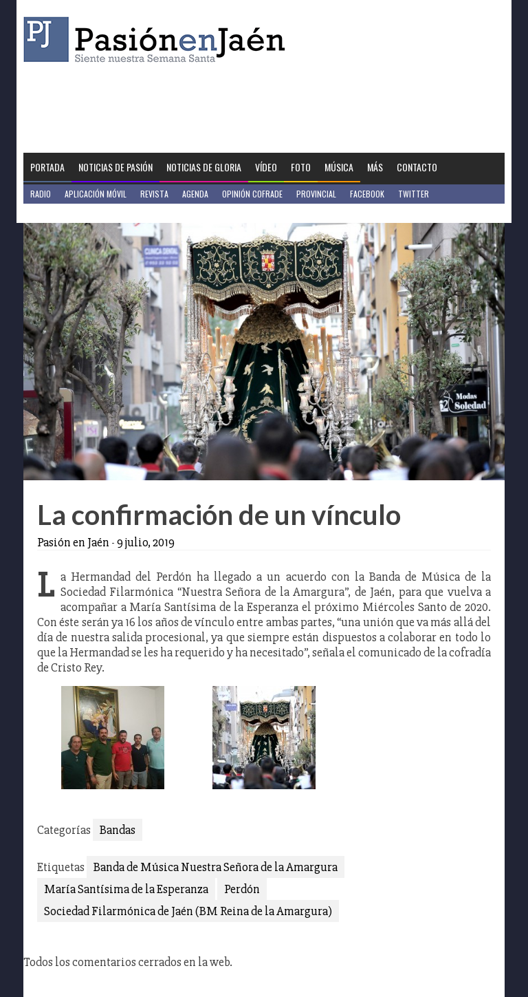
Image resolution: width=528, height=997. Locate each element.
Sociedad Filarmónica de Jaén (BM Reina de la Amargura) (188, 911)
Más (375, 167)
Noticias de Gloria (203, 167)
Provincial (316, 194)
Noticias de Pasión (115, 167)
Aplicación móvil (95, 194)
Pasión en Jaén (158, 39)
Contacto (417, 167)
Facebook (367, 194)
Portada (47, 167)
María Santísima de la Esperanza (126, 889)
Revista (154, 194)
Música (338, 167)
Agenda (195, 194)
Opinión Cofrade (252, 194)
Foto (301, 167)
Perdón (242, 889)
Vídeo (266, 167)
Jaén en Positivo (60, 213)
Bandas (117, 829)
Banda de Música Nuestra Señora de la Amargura (216, 867)
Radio (40, 194)
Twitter (413, 194)
